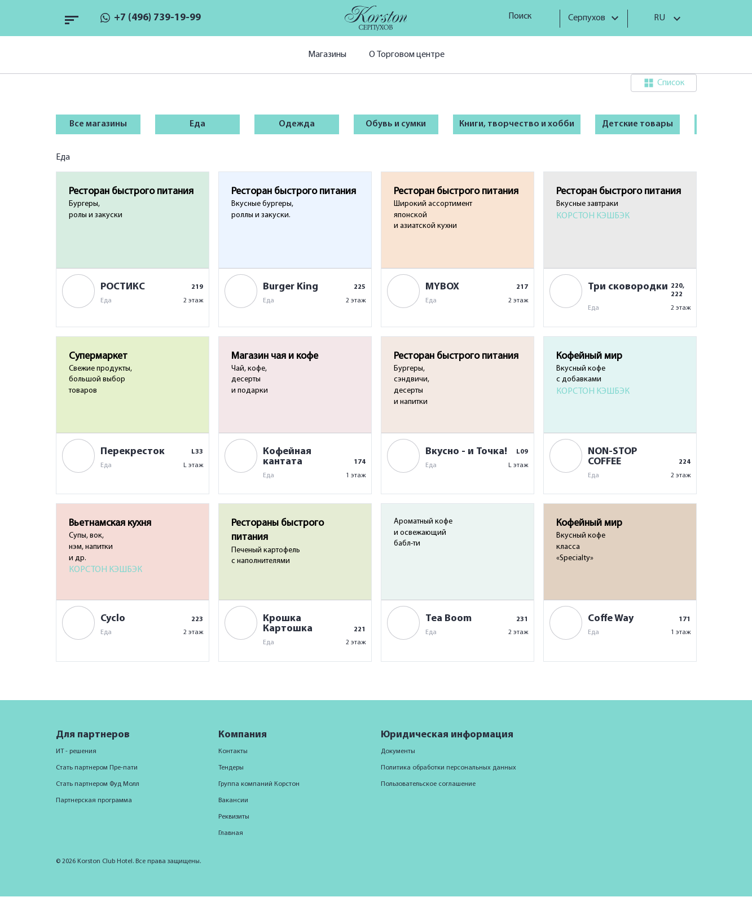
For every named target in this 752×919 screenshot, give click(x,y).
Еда (197, 124)
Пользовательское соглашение (428, 784)
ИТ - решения (76, 751)
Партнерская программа (94, 800)
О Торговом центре (407, 54)
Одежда (297, 124)
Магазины (327, 54)
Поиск (523, 16)
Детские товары (637, 124)
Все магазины (98, 124)
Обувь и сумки (396, 124)
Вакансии (233, 800)
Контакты (233, 751)
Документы (398, 751)
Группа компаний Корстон (259, 784)
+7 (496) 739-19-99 (157, 17)
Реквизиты (233, 817)
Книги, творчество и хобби (516, 124)
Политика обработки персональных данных (448, 767)
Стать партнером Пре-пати (97, 767)
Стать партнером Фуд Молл (97, 784)
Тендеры (231, 767)
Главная (230, 833)
